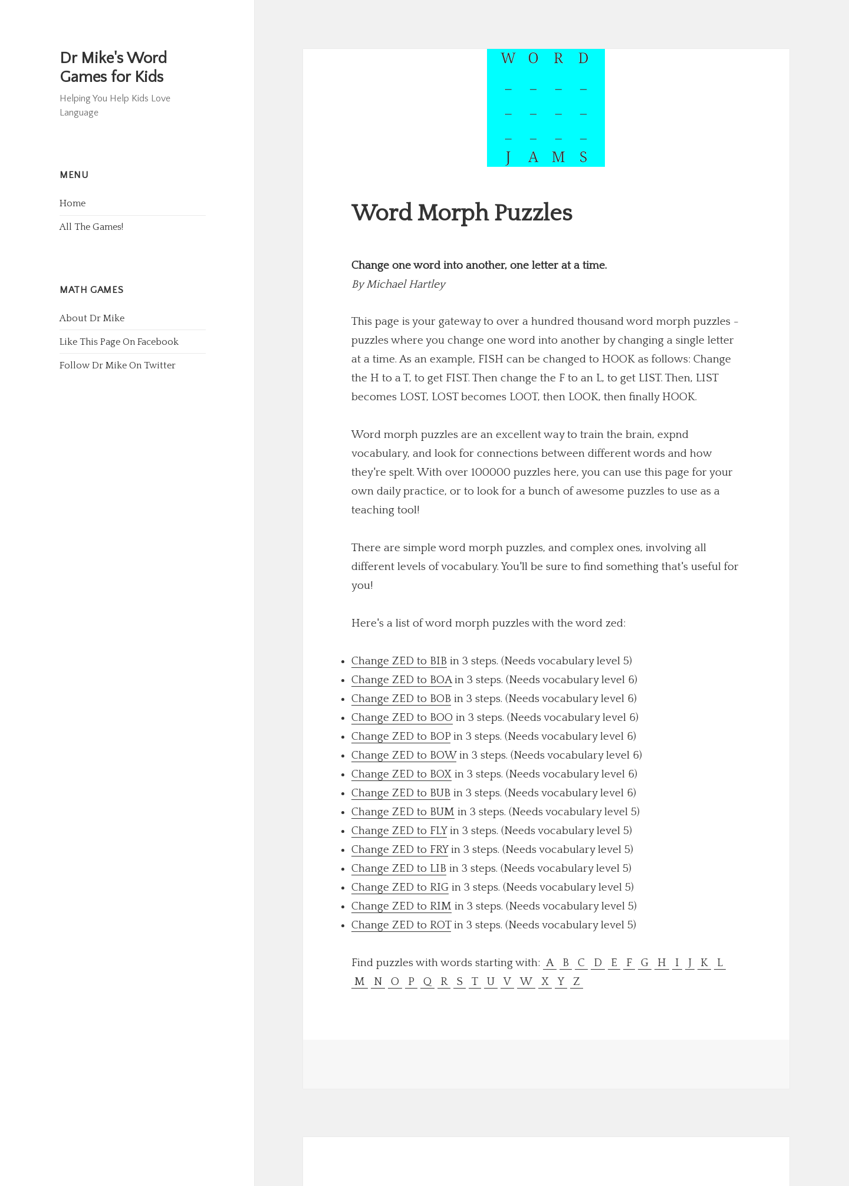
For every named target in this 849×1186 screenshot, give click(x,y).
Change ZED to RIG (400, 887)
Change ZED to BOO (402, 717)
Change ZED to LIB (398, 868)
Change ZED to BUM (403, 812)
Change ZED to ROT (401, 925)
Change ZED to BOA (401, 680)
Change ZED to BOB (401, 699)
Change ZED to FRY (399, 850)
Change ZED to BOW (403, 755)
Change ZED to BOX (401, 774)
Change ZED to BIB (399, 661)
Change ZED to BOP (400, 736)
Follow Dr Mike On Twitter (118, 365)
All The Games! (91, 227)
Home (72, 203)
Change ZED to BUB (400, 793)
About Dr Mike (92, 318)
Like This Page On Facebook (119, 342)
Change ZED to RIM (401, 906)
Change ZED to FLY (399, 831)
